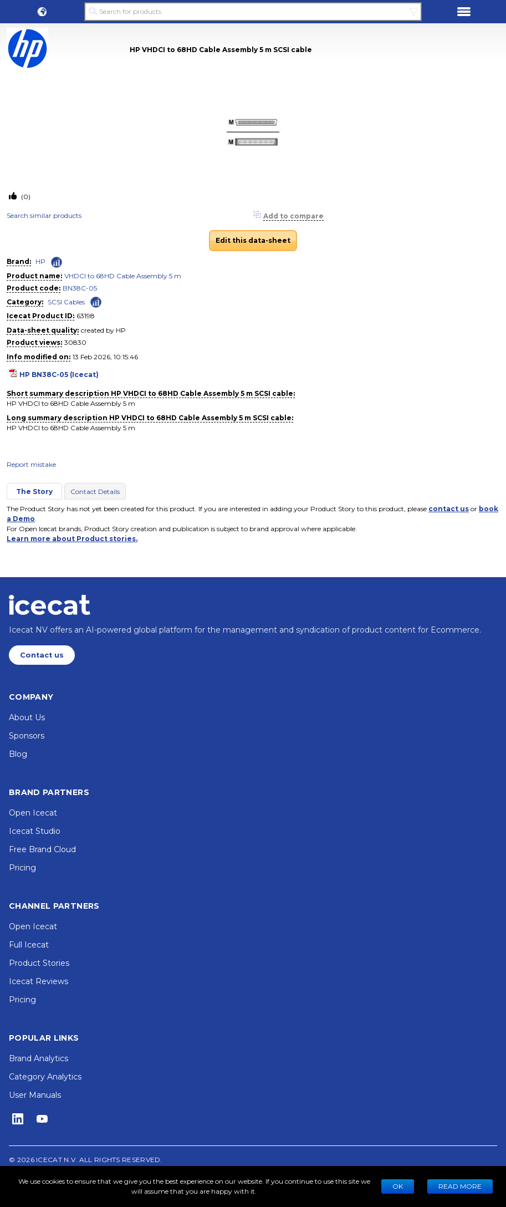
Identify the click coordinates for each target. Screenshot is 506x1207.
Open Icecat (33, 813)
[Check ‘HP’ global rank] (56, 262)
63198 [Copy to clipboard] (85, 316)
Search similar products (44, 215)
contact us (448, 509)
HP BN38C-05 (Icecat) (59, 374)
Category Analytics (45, 1077)
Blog (18, 754)
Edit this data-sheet (253, 240)
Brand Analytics (38, 1058)
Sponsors (26, 736)
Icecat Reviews (38, 981)
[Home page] (49, 605)
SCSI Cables (66, 302)
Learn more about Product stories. (72, 538)
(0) (24, 196)
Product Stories (39, 963)
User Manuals (35, 1095)
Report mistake (31, 464)
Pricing (22, 868)
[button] (42, 11)
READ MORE (460, 1186)
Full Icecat (29, 945)
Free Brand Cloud (42, 849)
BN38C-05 (80, 288)
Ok (397, 1186)
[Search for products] (253, 12)
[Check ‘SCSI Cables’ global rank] (96, 301)
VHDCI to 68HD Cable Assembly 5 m (122, 276)
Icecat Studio (34, 831)
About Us (27, 717)
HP (40, 261)
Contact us (42, 655)
